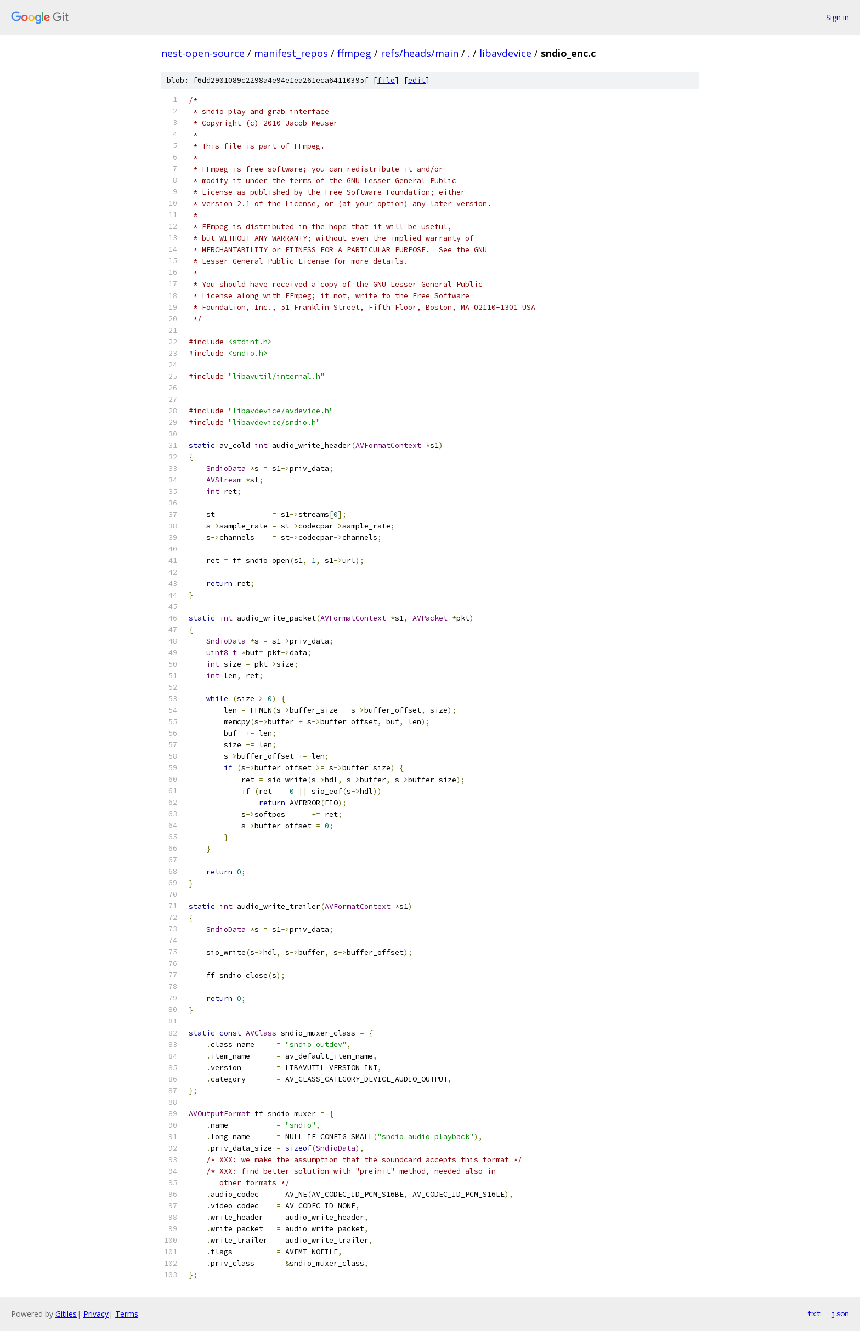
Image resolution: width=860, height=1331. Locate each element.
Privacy (96, 1314)
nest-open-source (203, 53)
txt (814, 1313)
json (840, 1313)
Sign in (837, 17)
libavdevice (505, 53)
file (386, 80)
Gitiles (66, 1314)
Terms (126, 1314)
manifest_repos (291, 53)
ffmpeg (354, 53)
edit (417, 80)
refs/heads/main (420, 53)
